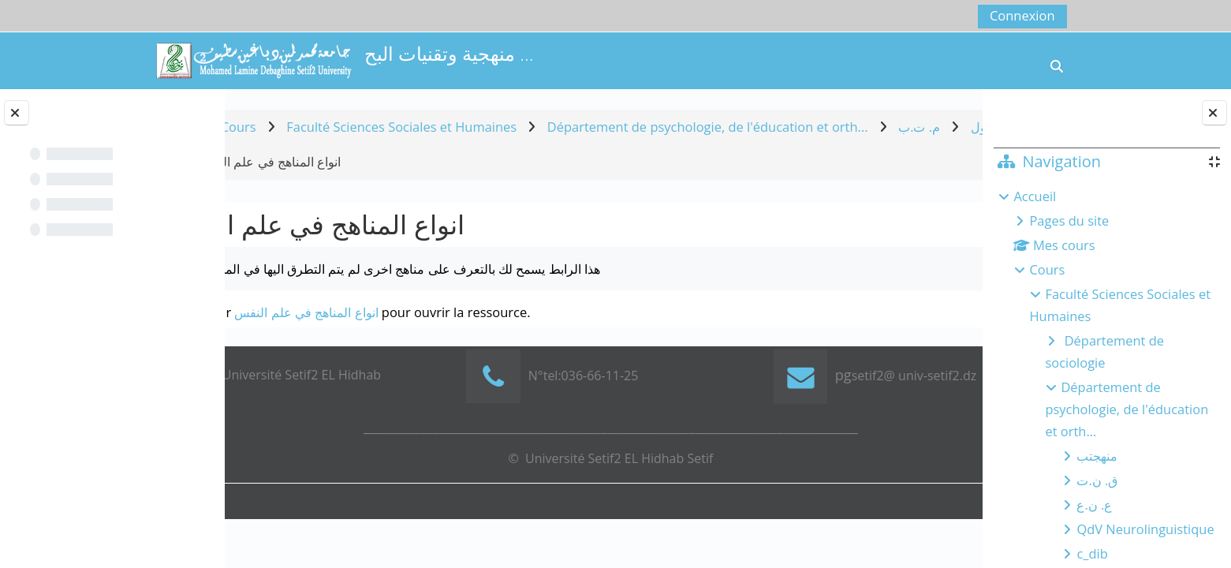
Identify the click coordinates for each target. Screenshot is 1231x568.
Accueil (1034, 196)
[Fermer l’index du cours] (16, 112)
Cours (1047, 269)
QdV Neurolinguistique (1145, 529)
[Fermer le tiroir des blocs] (1214, 112)
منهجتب (1096, 456)
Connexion (1022, 15)
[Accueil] (253, 59)
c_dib (1091, 553)
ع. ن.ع (1094, 504)
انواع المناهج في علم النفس (381, 312)
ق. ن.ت (1096, 480)
